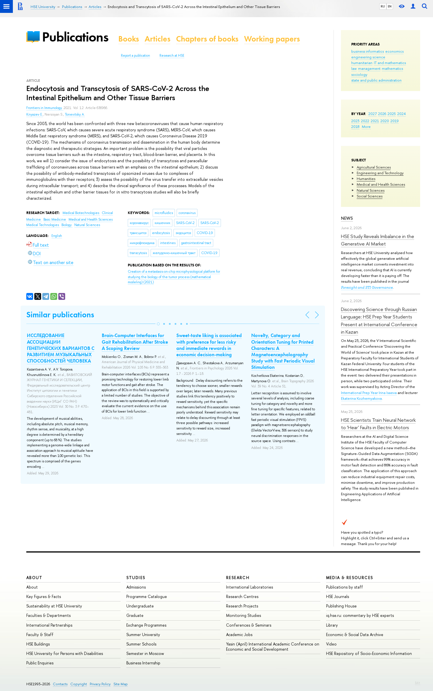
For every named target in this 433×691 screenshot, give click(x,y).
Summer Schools (141, 644)
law (354, 68)
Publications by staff (344, 587)
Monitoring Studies (243, 615)
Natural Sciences (370, 190)
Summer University (143, 634)
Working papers (272, 39)
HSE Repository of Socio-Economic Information (369, 653)
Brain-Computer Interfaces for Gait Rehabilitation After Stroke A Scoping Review (135, 341)
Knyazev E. (34, 114)
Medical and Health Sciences (381, 184)
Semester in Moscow (145, 653)
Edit (417, 683)
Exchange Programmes (146, 625)
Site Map (120, 684)
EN (390, 6)
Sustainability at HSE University (54, 606)
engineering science (368, 57)
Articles (157, 39)
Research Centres (242, 596)
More (366, 126)
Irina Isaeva (388, 392)
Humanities (366, 178)
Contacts (60, 684)
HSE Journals (337, 596)
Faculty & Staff (39, 634)
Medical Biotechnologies (81, 213)
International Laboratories (249, 587)
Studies (135, 577)
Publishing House (341, 606)
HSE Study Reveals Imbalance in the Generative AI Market (377, 240)
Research (238, 577)
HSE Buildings (38, 644)
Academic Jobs (239, 634)
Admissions (136, 587)
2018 (355, 126)
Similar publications (60, 315)
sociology (359, 74)
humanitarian (361, 62)
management (369, 68)
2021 (375, 120)
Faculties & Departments (48, 615)
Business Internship (143, 663)
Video (331, 644)
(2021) (174, 276)
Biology (67, 225)
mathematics (392, 68)
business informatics (367, 51)
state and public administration (376, 80)
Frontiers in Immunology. (44, 108)
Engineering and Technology (380, 172)
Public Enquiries (39, 663)
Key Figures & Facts (43, 596)
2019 (394, 120)
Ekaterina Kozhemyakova (361, 398)
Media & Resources (349, 577)
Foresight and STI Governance (367, 287)
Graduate (134, 615)
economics (394, 51)
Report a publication (135, 55)
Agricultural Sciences (374, 167)
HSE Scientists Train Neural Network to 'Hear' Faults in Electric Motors (378, 424)
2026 (382, 113)
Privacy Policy (100, 684)
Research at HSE (171, 55)
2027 (372, 113)
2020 (384, 120)
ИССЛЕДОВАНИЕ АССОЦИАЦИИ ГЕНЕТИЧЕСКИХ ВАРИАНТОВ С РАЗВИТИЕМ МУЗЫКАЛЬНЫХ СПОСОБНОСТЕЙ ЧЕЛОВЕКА (60, 348)
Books (128, 39)
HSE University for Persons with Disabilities (64, 653)
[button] (158, 324)
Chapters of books (207, 39)
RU (383, 6)
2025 (392, 113)
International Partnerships (49, 625)
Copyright (78, 684)
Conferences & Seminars (248, 625)
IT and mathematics (390, 62)
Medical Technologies (43, 225)
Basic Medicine (55, 219)
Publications (75, 36)
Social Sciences (369, 196)
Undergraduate (140, 606)
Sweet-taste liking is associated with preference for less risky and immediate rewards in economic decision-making (209, 344)
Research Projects (242, 606)
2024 (401, 113)
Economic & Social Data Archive (354, 634)
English (56, 235)
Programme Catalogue (146, 596)
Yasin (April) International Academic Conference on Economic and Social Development (272, 646)
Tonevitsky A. (75, 114)
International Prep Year (359, 392)
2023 (355, 120)
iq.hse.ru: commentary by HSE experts (360, 615)
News (347, 218)
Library (332, 625)
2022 (365, 120)
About (34, 577)
